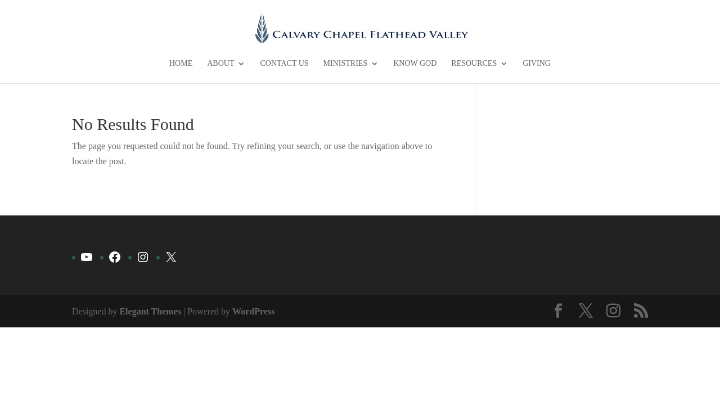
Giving (537, 64)
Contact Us (284, 64)
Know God (414, 64)
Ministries (345, 64)
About (220, 64)
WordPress (253, 311)
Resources (474, 64)
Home (180, 64)
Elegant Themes (150, 311)
